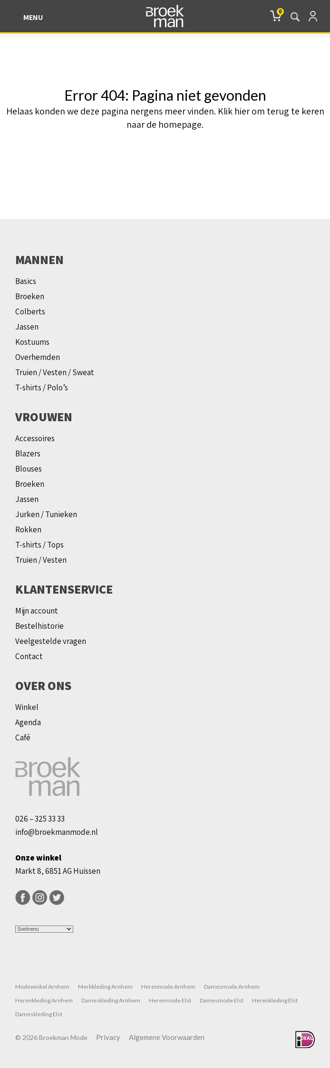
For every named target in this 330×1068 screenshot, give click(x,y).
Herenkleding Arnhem (44, 1000)
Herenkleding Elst (275, 1000)
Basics (25, 281)
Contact (29, 656)
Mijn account (36, 610)
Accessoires (35, 438)
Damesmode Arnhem (232, 986)
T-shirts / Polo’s (41, 387)
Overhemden (37, 357)
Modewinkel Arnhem (42, 986)
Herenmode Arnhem (168, 986)
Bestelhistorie (39, 626)
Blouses (28, 468)
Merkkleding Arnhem (105, 986)
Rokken (28, 529)
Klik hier (234, 111)
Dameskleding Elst (38, 1014)
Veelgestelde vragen (50, 641)
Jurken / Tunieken (46, 514)
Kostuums (32, 342)
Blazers (27, 453)
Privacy (108, 1037)
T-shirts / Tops (39, 544)
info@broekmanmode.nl (56, 832)
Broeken (29, 296)
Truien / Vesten (41, 560)
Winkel (27, 707)
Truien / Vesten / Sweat (54, 372)
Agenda (28, 722)
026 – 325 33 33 (40, 818)
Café (22, 737)
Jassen (27, 326)
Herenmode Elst (170, 1000)
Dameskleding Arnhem (110, 1000)
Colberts (30, 311)
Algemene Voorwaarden (166, 1037)
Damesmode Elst (221, 1000)
